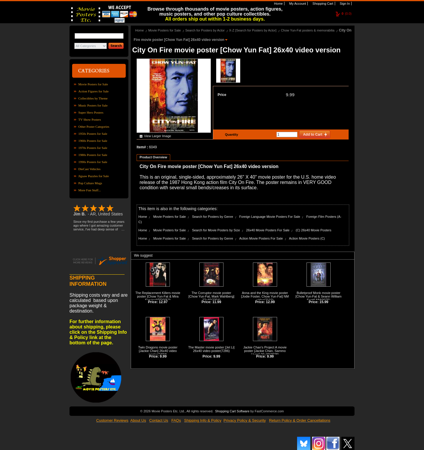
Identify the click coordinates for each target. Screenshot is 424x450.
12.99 (270, 302)
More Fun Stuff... (89, 190)
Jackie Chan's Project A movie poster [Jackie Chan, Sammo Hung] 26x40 (264, 351)
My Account (297, 3)
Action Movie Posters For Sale (261, 238)
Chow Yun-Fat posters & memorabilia (307, 30)
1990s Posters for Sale (92, 162)
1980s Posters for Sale (92, 155)
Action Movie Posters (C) (307, 238)
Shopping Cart (322, 3)
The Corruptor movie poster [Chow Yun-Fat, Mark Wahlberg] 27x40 (211, 296)
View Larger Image (157, 136)
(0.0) (347, 13)
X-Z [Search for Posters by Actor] (252, 30)
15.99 (323, 302)
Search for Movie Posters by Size (216, 230)
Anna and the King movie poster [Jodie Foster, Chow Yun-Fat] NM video (265, 296)
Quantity (231, 134)
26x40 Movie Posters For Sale (267, 230)
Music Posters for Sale (92, 105)
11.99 (216, 302)
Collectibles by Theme (92, 98)
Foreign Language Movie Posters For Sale (269, 216)
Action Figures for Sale (93, 91)
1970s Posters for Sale (92, 148)
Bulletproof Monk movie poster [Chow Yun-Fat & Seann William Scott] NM (319, 296)
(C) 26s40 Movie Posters (313, 230)
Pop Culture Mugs (90, 183)
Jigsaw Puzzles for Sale (93, 176)
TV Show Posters (89, 119)
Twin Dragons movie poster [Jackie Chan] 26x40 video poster (157, 351)
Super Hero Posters (90, 112)
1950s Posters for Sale (92, 133)
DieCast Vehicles (89, 169)
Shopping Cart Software (232, 410)
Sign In (344, 3)
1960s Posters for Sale (92, 140)
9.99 (290, 94)
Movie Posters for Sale (93, 84)
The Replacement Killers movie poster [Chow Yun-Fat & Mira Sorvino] (157, 296)
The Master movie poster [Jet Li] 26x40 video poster (211, 349)
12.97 (163, 302)
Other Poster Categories (93, 126)
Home (278, 3)
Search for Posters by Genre (212, 216)
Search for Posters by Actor (205, 30)
